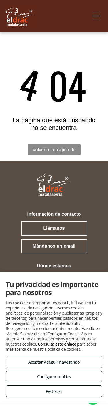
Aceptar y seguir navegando (54, 362)
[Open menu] (96, 16)
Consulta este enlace (57, 344)
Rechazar (54, 391)
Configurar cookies (54, 376)
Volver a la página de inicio (54, 151)
